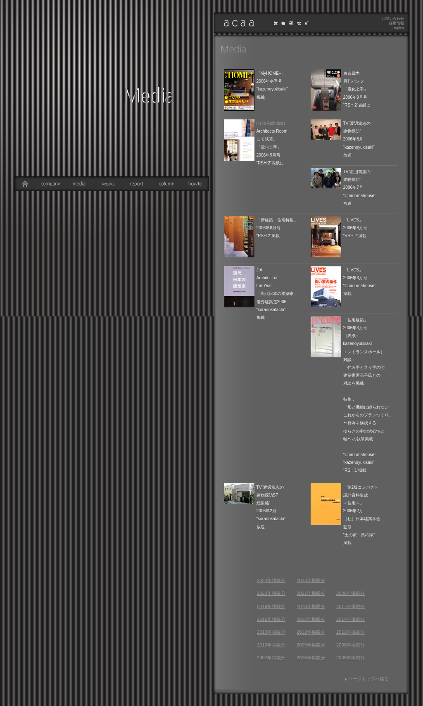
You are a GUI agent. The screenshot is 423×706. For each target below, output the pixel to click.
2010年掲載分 (271, 644)
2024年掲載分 (271, 580)
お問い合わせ (393, 19)
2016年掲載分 (271, 619)
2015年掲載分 (311, 619)
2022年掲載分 (271, 593)
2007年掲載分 (271, 657)
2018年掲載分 (311, 606)
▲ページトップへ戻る (366, 678)
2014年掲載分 (350, 619)
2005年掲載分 (350, 657)
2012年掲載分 (311, 632)
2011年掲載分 (350, 632)
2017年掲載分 (350, 606)
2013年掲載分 (271, 632)
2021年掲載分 (311, 593)
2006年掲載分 (311, 657)
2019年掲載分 (271, 606)
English (398, 28)
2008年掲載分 (350, 644)
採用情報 (396, 23)
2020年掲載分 (350, 593)
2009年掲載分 (311, 644)
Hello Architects (271, 123)
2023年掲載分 (311, 580)
